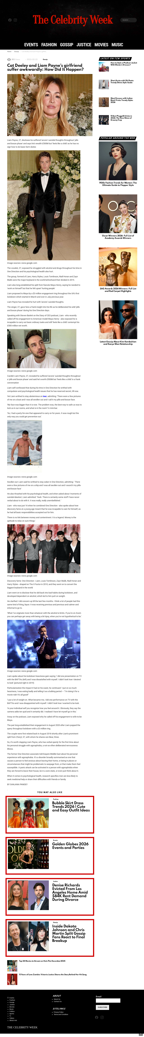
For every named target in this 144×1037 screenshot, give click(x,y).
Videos (11, 1018)
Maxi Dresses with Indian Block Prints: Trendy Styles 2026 (122, 100)
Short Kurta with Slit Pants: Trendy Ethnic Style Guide (122, 82)
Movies (101, 44)
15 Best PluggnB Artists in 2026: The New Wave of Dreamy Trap (121, 118)
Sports (11, 1014)
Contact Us (58, 1001)
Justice (83, 44)
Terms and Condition (61, 1014)
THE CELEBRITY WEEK (22, 1027)
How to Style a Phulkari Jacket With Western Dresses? (124, 64)
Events (31, 44)
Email (99, 997)
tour (45, 396)
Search (134, 20)
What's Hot (13, 1020)
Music (117, 44)
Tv (10, 1016)
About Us (57, 999)
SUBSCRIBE (102, 1007)
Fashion (49, 44)
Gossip (66, 44)
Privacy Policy (58, 1012)
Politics (12, 1011)
